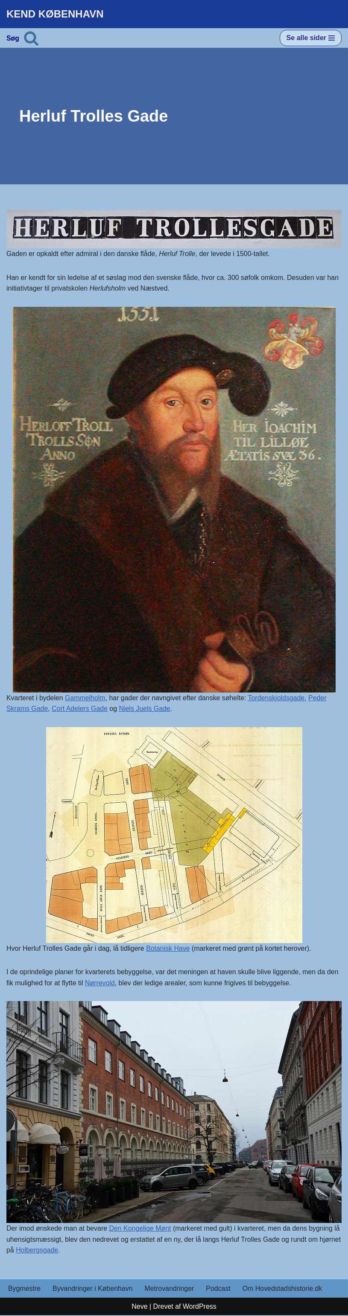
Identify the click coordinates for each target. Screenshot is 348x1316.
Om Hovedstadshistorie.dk (283, 1289)
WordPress (199, 1306)
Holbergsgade (60, 1250)
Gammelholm (85, 698)
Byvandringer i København (93, 1289)
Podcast (219, 1289)
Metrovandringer (170, 1289)
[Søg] (31, 38)
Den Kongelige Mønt (141, 1228)
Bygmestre (24, 1289)
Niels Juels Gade (145, 709)
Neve (139, 1306)
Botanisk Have (169, 948)
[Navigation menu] (311, 38)
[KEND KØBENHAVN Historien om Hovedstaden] (55, 14)
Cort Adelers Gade (80, 709)
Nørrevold (100, 983)
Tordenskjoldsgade (277, 698)
